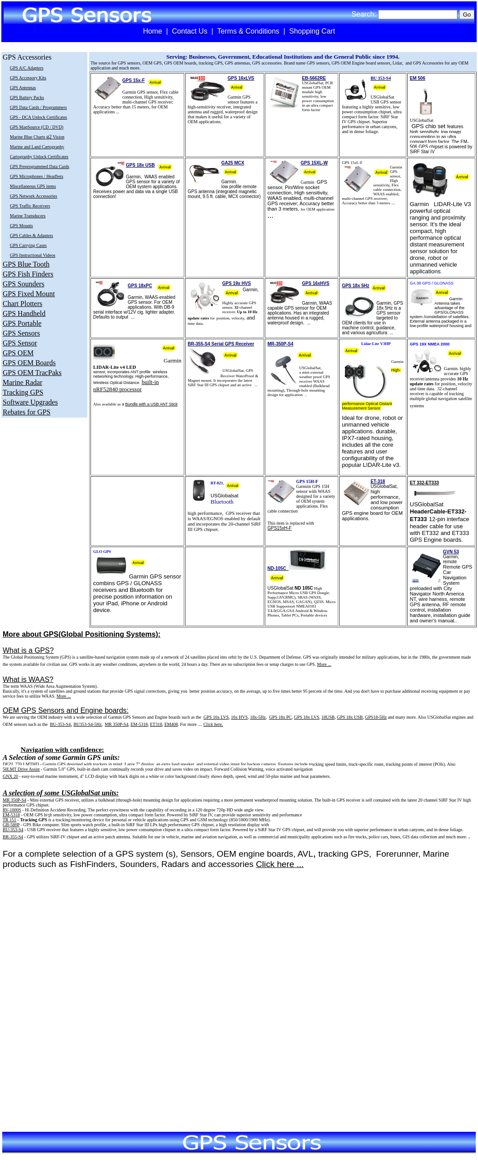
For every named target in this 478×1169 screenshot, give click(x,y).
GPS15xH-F (279, 528)
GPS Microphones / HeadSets (36, 176)
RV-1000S (12, 809)
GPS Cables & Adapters (31, 235)
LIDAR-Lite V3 (452, 204)
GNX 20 (10, 776)
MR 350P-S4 (117, 724)
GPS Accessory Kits (28, 77)
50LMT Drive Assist (21, 769)
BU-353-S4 (60, 724)
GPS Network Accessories (33, 196)
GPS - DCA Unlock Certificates (38, 117)
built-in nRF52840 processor (126, 386)
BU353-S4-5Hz (87, 724)
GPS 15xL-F (352, 162)
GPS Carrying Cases (28, 245)
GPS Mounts (21, 225)
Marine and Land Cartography (37, 146)
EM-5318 (11, 814)
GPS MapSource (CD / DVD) (36, 127)
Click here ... (280, 864)
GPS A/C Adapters (26, 67)
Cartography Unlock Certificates (39, 156)
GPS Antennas (23, 87)
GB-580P (11, 824)
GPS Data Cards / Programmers (38, 107)
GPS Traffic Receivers (30, 205)
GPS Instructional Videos (32, 255)
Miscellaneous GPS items (33, 186)
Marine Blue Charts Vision (37, 136)
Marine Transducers (28, 215)
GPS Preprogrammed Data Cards (39, 166)
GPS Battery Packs (27, 97)
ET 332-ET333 (424, 482)
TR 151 (9, 819)
